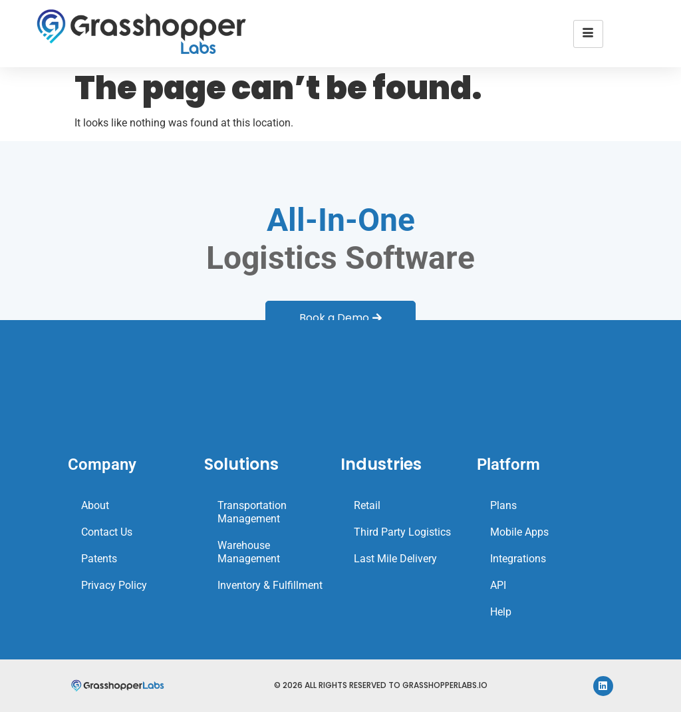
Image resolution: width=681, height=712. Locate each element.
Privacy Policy (114, 585)
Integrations (518, 558)
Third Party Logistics (402, 532)
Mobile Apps (519, 532)
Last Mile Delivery (395, 558)
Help (500, 612)
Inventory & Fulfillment (270, 585)
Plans (503, 505)
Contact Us (106, 532)
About (95, 505)
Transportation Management (252, 512)
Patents (99, 558)
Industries (381, 464)
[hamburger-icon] (588, 34)
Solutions (241, 464)
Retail (367, 505)
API (498, 585)
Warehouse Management (248, 552)
